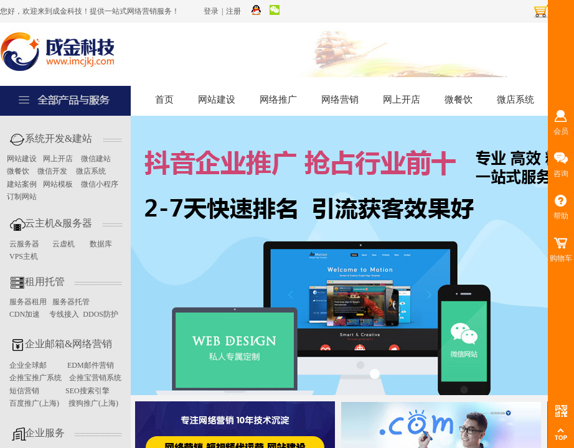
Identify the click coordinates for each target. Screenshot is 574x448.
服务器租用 (28, 301)
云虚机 (63, 244)
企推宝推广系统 (35, 377)
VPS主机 (23, 256)
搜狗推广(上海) (93, 403)
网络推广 (278, 100)
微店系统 (515, 100)
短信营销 (24, 390)
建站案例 (22, 184)
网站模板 (58, 184)
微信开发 (52, 171)
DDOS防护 (100, 314)
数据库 (101, 244)
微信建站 (96, 158)
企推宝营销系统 (95, 377)
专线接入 (64, 314)
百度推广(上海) (34, 403)
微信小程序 (99, 184)
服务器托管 (71, 301)
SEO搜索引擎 (87, 390)
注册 (233, 11)
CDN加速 (24, 314)
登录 (211, 11)
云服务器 (25, 244)
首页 (164, 100)
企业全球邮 (28, 365)
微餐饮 (459, 100)
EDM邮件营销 (90, 365)
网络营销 (340, 100)
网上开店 (401, 100)
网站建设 (216, 100)
